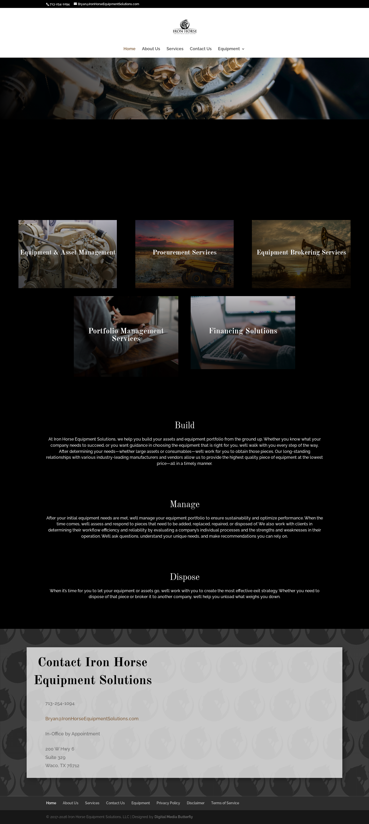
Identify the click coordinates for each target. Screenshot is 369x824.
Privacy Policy (168, 803)
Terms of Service (225, 803)
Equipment (229, 49)
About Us (151, 49)
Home (130, 49)
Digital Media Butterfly (174, 817)
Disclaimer (195, 803)
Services (175, 49)
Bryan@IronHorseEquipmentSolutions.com (92, 718)
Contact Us (201, 49)
